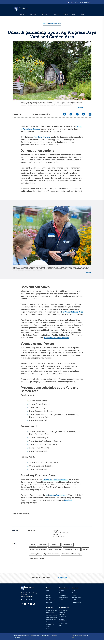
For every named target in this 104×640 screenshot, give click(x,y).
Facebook (68, 500)
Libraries (74, 595)
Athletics (65, 14)
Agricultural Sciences (52, 23)
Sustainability (67, 544)
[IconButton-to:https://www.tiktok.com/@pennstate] (34, 604)
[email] (83, 114)
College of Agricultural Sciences (55, 480)
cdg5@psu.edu (57, 531)
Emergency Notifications (62, 613)
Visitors (48, 622)
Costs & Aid (45, 14)
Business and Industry (72, 549)
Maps (73, 590)
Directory (74, 593)
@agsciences (57, 534)
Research (56, 14)
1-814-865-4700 (28, 600)
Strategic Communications (63, 620)
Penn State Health (50, 600)
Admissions (33, 14)
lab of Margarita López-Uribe (71, 312)
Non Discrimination (45, 635)
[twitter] (70, 114)
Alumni (85, 549)
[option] (26, 600)
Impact (32, 544)
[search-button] (67, 2)
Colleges (48, 595)
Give (72, 2)
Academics (21, 14)
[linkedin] (77, 114)
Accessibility (54, 635)
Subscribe (62, 578)
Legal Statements (18, 637)
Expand (79, 107)
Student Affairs (62, 595)
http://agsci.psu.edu (59, 536)
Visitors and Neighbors (38, 549)
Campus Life (55, 544)
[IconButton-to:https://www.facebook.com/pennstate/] (25, 604)
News (73, 14)
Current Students (50, 612)
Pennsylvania (42, 544)
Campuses (48, 597)
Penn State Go (62, 616)
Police (60, 625)
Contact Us (49, 602)
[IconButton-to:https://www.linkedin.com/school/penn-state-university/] (28, 604)
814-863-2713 (64, 532)
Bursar (60, 593)
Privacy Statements (35, 635)
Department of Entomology (71, 554)
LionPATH (74, 600)
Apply (76, 2)
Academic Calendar (76, 597)
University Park (35, 554)
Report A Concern (85, 2)
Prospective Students (51, 610)
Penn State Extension (42, 137)
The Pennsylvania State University (21, 635)
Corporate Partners (76, 602)
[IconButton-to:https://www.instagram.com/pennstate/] (22, 604)
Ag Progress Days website (56, 495)
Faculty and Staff (55, 549)
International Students (51, 615)
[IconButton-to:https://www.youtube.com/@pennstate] (31, 604)
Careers (48, 593)
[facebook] (64, 114)
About (82, 14)
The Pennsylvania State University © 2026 (80, 636)
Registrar (61, 590)
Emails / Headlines (63, 610)
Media (47, 629)
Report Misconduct (63, 623)
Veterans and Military (51, 619)
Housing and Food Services (63, 598)
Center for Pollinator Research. (56, 338)
